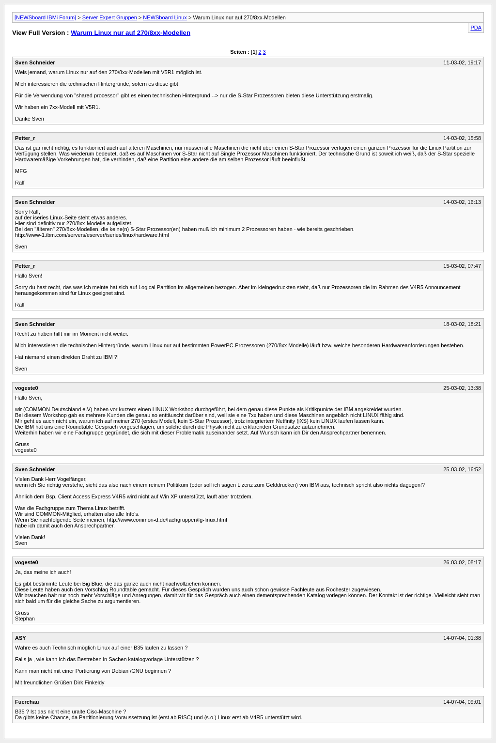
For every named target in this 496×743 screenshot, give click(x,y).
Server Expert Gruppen (109, 17)
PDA (475, 28)
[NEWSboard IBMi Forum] (45, 17)
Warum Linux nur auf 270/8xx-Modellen (130, 32)
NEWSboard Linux (165, 17)
